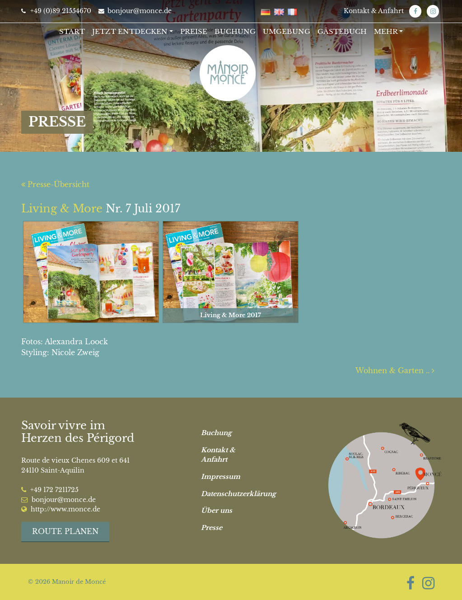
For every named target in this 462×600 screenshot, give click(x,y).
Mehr (386, 31)
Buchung (235, 31)
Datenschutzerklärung (234, 494)
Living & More (62, 208)
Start (72, 31)
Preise (193, 31)
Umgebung (286, 31)
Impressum (220, 477)
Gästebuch (342, 31)
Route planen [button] (65, 531)
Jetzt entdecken (130, 31)
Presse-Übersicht (55, 184)
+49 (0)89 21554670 (56, 11)
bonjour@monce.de (135, 11)
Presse (211, 528)
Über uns (216, 510)
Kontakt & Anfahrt (374, 11)
